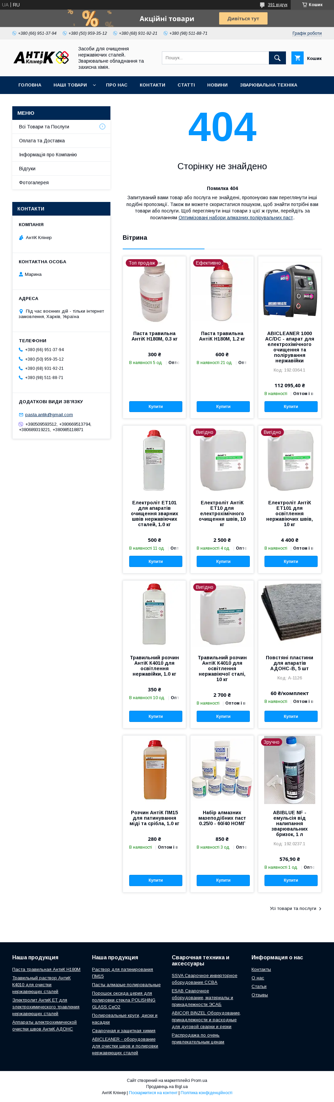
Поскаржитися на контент (153, 1092)
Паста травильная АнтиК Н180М (46, 969)
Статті (186, 85)
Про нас (116, 85)
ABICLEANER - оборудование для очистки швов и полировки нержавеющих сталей (125, 1046)
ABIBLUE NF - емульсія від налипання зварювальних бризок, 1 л (290, 823)
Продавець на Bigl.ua (167, 1086)
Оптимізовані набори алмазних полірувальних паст (236, 217)
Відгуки (27, 168)
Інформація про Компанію (48, 154)
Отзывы (260, 994)
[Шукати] (277, 57)
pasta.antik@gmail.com (49, 414)
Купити (156, 406)
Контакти (152, 85)
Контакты (261, 969)
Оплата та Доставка (42, 140)
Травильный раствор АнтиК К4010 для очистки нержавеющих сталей (41, 984)
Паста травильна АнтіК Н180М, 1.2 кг (222, 336)
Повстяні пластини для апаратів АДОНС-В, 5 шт (289, 663)
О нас (258, 977)
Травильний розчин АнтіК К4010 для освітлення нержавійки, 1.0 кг (154, 666)
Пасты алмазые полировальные (126, 984)
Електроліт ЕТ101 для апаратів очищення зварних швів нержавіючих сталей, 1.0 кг (154, 513)
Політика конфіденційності (206, 1092)
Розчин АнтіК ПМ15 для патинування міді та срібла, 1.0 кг (154, 818)
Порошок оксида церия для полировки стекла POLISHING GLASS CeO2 (123, 1000)
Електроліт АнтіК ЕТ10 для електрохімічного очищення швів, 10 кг (222, 513)
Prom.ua (199, 1080)
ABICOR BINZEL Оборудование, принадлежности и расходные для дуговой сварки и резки (206, 1019)
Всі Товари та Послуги (44, 126)
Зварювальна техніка (268, 85)
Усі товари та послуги (293, 908)
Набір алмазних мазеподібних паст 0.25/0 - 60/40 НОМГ (222, 818)
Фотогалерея (34, 182)
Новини (217, 85)
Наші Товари (70, 85)
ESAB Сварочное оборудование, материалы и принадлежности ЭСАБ (202, 997)
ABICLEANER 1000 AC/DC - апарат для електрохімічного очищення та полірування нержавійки (289, 347)
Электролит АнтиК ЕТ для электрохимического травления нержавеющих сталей (45, 1006)
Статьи (259, 986)
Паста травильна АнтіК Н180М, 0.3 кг (155, 336)
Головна (29, 85)
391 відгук (277, 4)
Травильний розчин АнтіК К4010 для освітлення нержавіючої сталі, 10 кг (222, 668)
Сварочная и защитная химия (123, 1030)
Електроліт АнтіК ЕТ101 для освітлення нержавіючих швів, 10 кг (289, 513)
